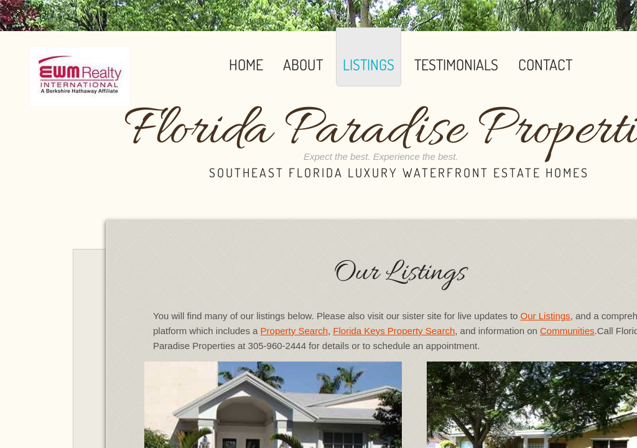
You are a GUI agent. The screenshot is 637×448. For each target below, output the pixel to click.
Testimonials (456, 64)
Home (246, 64)
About (303, 64)
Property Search (294, 330)
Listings (368, 64)
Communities (567, 330)
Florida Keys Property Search (394, 330)
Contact (545, 64)
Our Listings (545, 315)
